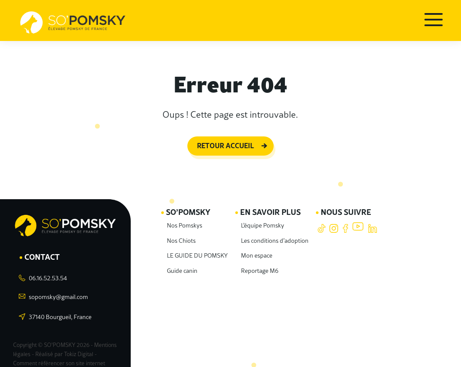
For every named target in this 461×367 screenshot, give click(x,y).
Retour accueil (225, 140)
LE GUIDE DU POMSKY (199, 248)
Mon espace (260, 248)
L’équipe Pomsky (266, 218)
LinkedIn (372, 222)
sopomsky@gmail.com (57, 289)
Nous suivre (347, 205)
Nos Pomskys (183, 218)
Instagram (333, 222)
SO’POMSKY (190, 205)
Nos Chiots (180, 233)
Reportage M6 (262, 263)
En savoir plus (276, 205)
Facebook (345, 222)
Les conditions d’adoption (277, 233)
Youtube (358, 222)
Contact (43, 249)
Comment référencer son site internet (65, 346)
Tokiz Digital (75, 343)
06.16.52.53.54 (47, 270)
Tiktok (321, 222)
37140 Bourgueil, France (59, 309)
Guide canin (182, 263)
